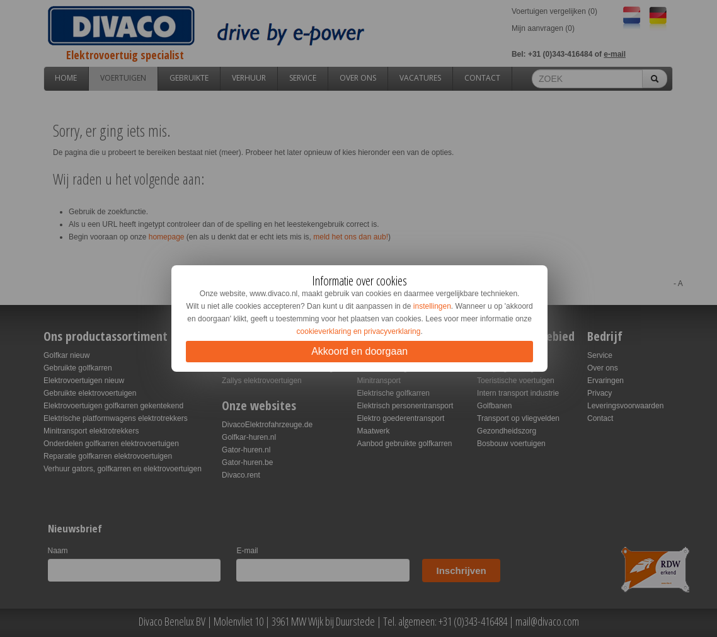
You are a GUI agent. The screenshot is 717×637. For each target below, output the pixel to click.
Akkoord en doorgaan (359, 351)
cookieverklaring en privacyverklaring (359, 331)
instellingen (432, 306)
